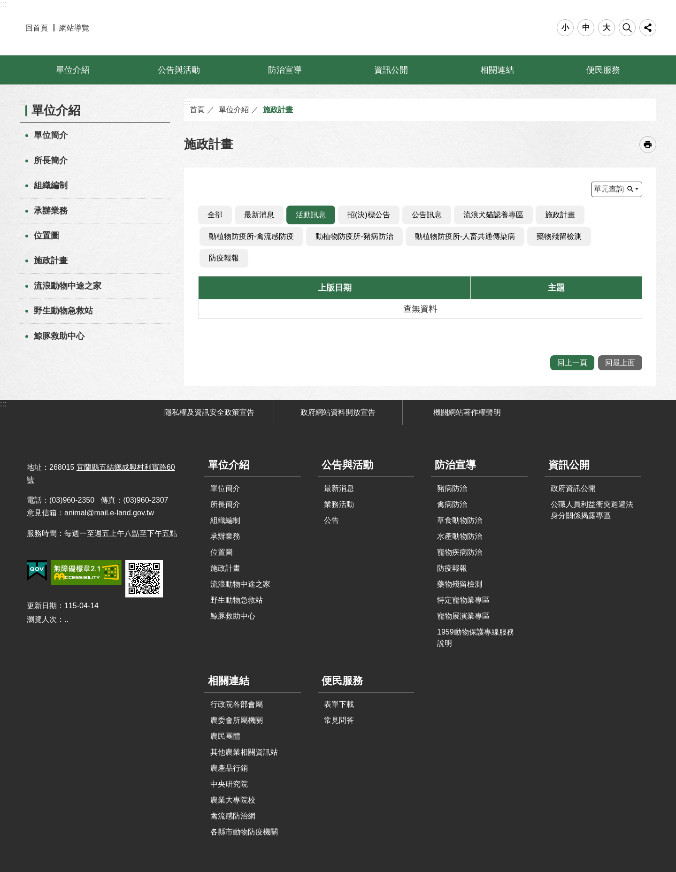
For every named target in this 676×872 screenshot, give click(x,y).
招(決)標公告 (368, 215)
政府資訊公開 (573, 488)
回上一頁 (572, 363)
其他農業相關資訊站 (244, 752)
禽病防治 (452, 504)
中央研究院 (229, 784)
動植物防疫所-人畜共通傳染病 (465, 236)
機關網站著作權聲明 (467, 412)
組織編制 (51, 185)
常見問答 (339, 720)
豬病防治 (452, 488)
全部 (215, 215)
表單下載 (339, 704)
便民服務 (603, 70)
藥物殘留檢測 (559, 236)
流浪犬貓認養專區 (493, 215)
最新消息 (259, 215)
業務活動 (339, 504)
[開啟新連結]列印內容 (647, 144)
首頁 (197, 110)
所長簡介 (51, 160)
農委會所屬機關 (236, 720)
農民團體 (225, 736)
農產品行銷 (229, 768)
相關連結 (497, 70)
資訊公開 (391, 70)
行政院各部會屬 (236, 704)
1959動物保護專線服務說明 (475, 637)
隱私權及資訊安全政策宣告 (209, 412)
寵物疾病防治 (459, 552)
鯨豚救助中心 (59, 336)
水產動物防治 (459, 536)
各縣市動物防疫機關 (244, 832)
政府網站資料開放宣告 (338, 412)
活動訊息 (311, 215)
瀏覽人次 (42, 619)
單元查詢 (609, 189)
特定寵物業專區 (463, 600)
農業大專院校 (232, 800)
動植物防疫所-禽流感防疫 (251, 236)
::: (3, 4)
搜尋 (627, 27)
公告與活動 (179, 70)
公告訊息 (427, 215)
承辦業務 (51, 210)
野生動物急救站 (63, 310)
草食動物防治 (459, 520)
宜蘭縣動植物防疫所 (338, 27)
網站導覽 (74, 28)
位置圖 (46, 235)
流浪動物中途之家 (67, 286)
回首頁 (36, 28)
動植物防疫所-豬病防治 (354, 236)
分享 (647, 27)
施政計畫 (51, 260)
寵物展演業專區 (463, 616)
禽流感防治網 (232, 816)
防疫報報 (224, 258)
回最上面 (620, 363)
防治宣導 (285, 70)
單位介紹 (73, 70)
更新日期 (42, 606)
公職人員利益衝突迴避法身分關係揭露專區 (592, 510)
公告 (331, 520)
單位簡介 (51, 135)
